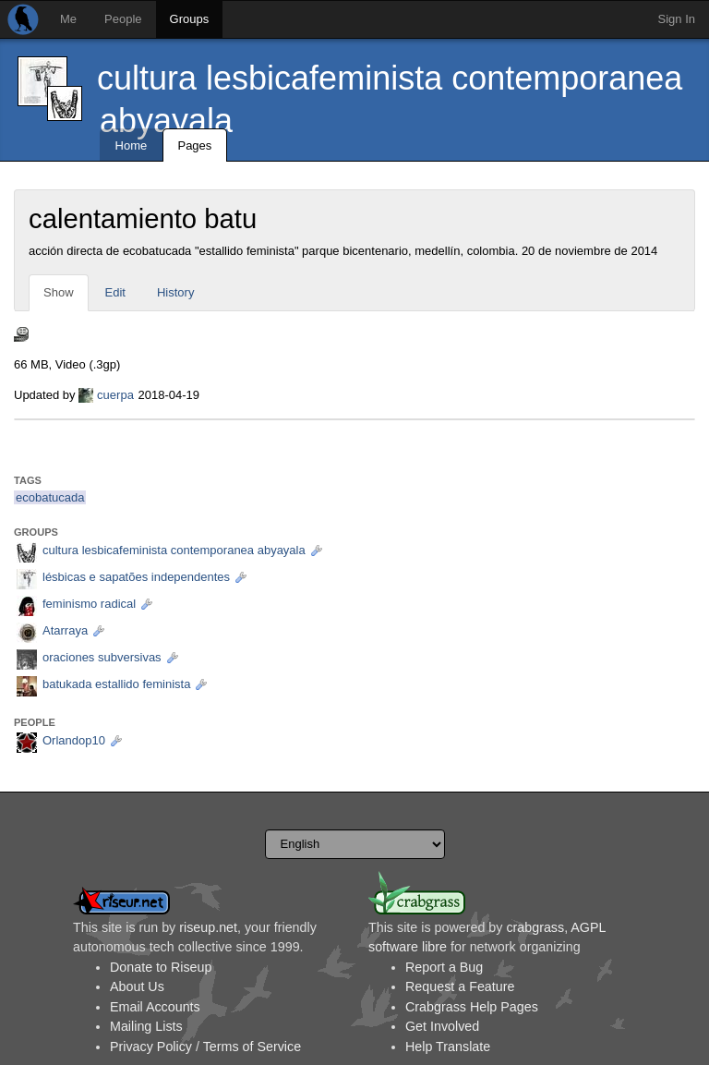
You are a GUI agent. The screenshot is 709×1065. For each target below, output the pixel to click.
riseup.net (208, 927)
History (175, 292)
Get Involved (442, 1026)
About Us (137, 986)
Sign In (676, 19)
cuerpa (115, 395)
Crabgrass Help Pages (471, 1006)
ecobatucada (50, 497)
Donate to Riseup (160, 967)
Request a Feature (459, 986)
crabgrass (535, 927)
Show (58, 292)
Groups (190, 19)
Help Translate (447, 1046)
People (122, 19)
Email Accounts (155, 1006)
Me (68, 19)
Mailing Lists (146, 1026)
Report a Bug (444, 967)
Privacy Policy (151, 1046)
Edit (115, 292)
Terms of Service (252, 1046)
